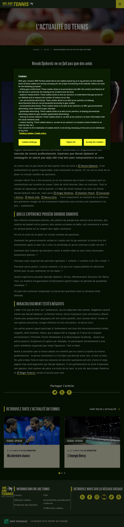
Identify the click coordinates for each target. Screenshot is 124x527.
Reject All (71, 142)
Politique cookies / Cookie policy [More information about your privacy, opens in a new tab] (32, 133)
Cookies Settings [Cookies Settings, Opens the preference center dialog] (29, 142)
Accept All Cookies (94, 142)
